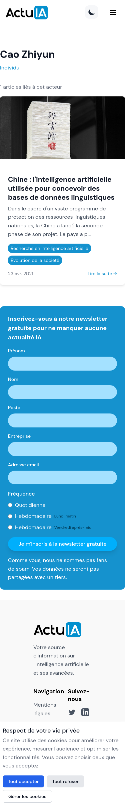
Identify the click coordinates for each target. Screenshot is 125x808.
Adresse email (23, 465)
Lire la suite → (102, 274)
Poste (14, 407)
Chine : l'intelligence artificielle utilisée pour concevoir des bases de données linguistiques (61, 188)
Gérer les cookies (27, 796)
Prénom (16, 351)
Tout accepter (23, 781)
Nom (13, 379)
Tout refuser (65, 781)
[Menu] (113, 12)
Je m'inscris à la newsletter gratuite (62, 543)
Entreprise (19, 436)
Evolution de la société (35, 260)
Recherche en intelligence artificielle (49, 248)
